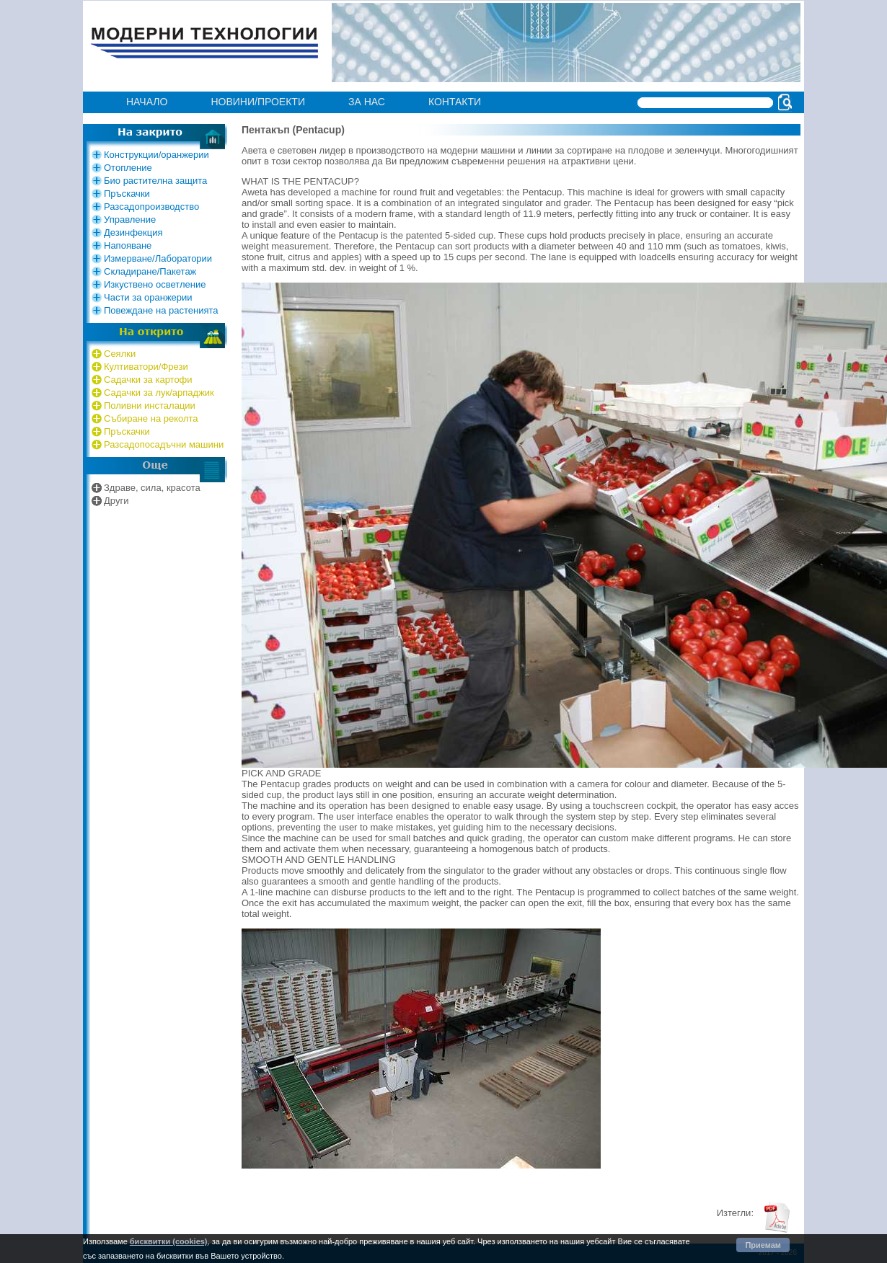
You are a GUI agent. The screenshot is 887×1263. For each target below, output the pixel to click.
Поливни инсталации (149, 405)
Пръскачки (127, 193)
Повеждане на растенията (161, 310)
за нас (366, 101)
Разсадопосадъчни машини (164, 444)
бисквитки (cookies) (169, 1241)
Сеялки (120, 353)
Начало (146, 101)
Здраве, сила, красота (152, 487)
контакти (454, 101)
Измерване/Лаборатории (158, 258)
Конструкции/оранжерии (156, 154)
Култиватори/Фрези (146, 366)
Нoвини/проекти (258, 101)
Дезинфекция (133, 232)
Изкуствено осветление (155, 284)
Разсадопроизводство (151, 206)
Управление (130, 219)
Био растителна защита (155, 180)
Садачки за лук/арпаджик (159, 392)
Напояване (127, 245)
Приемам (763, 1245)
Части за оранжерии (148, 297)
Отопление (128, 167)
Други (116, 500)
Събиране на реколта (151, 418)
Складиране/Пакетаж (150, 271)
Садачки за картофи (148, 379)
